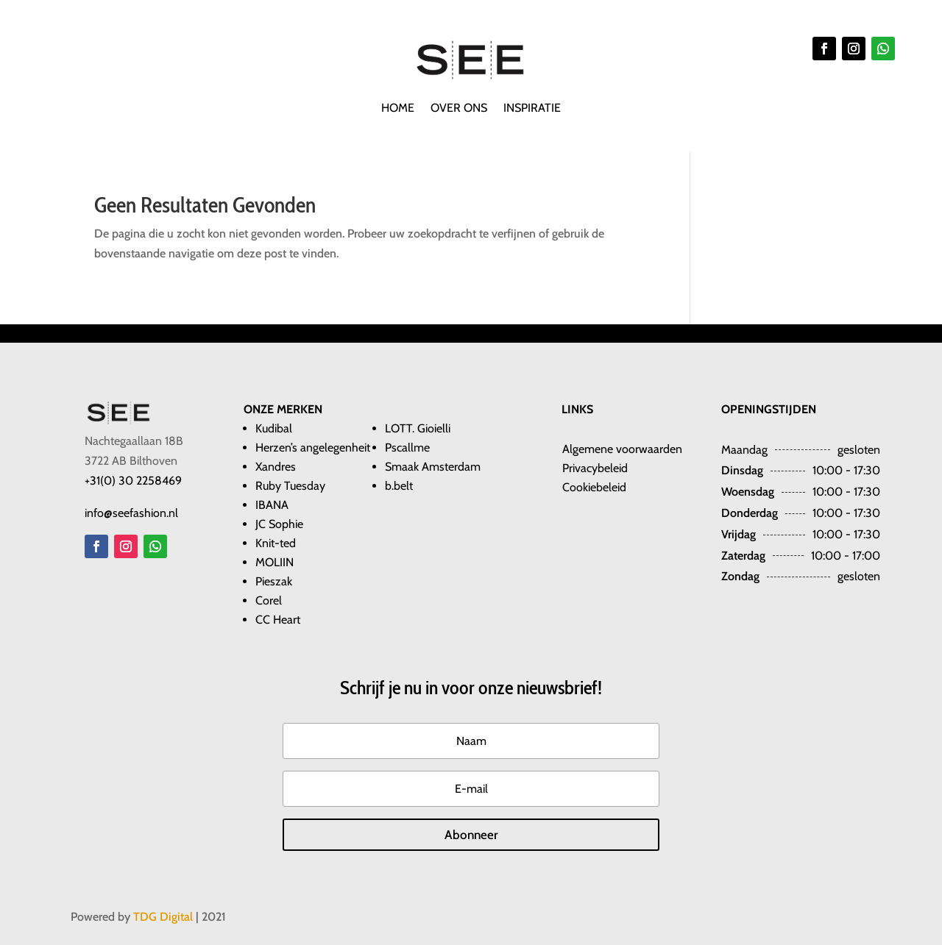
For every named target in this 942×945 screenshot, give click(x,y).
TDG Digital (163, 917)
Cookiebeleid (594, 487)
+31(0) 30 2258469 (133, 481)
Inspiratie (532, 109)
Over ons (459, 109)
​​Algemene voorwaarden (622, 449)
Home (397, 109)
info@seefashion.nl (131, 513)
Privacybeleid (595, 468)
